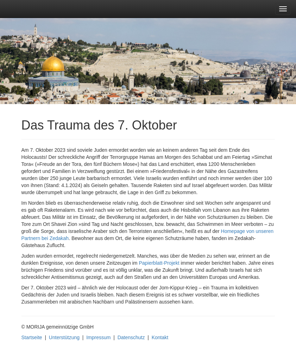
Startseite (31, 337)
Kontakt (160, 337)
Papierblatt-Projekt (159, 263)
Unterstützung (64, 337)
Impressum (98, 337)
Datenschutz (131, 337)
